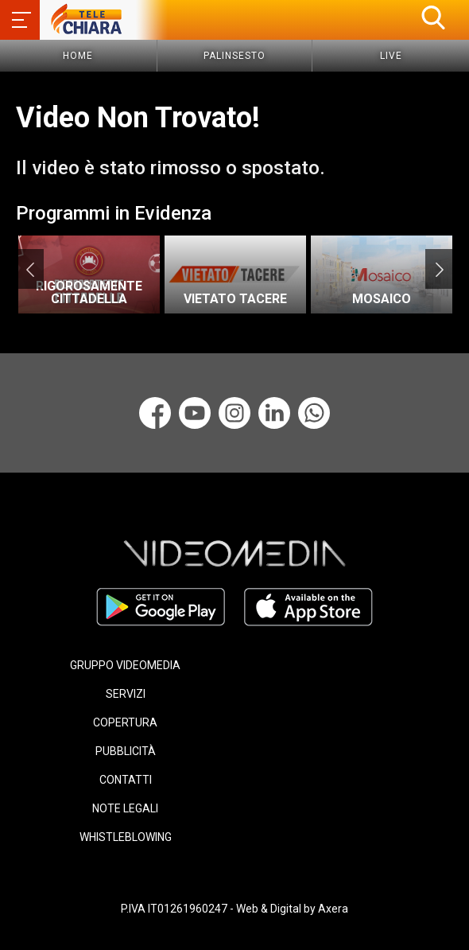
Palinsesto (234, 55)
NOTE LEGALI (125, 808)
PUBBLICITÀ (125, 751)
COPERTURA (125, 722)
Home (78, 55)
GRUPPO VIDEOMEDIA (125, 665)
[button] (433, 17)
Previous (30, 269)
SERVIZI (125, 693)
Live (391, 55)
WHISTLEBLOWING (125, 837)
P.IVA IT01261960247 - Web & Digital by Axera (234, 908)
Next (439, 269)
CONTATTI (125, 779)
